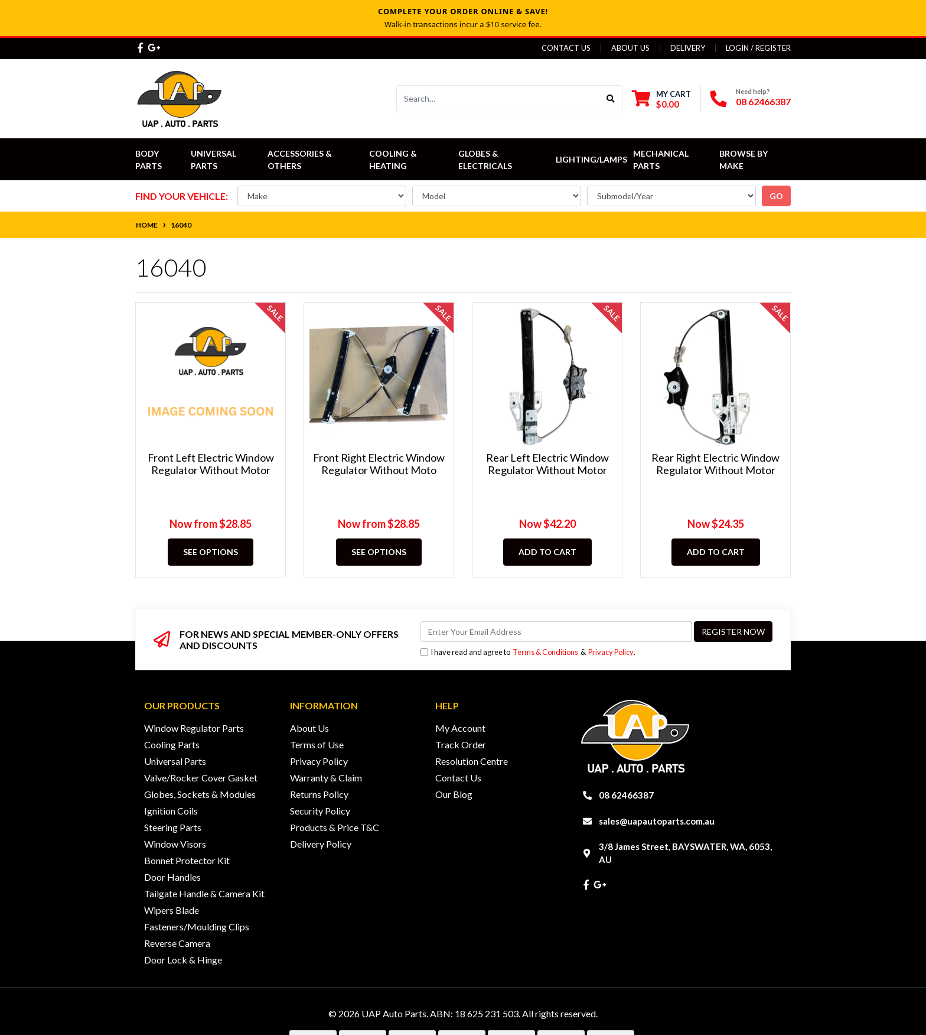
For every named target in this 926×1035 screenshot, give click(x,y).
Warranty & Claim (326, 777)
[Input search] (498, 98)
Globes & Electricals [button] (485, 159)
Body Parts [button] (148, 159)
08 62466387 (763, 101)
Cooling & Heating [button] (394, 159)
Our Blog (453, 794)
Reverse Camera (177, 943)
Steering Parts (172, 827)
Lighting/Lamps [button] (591, 159)
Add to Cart (547, 552)
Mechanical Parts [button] (661, 159)
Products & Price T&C (334, 827)
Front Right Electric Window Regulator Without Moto (379, 464)
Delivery (687, 48)
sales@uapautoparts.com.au (657, 821)
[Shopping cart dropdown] (661, 99)
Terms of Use (317, 744)
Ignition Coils (171, 810)
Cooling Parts (172, 744)
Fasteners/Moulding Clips (196, 926)
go (776, 196)
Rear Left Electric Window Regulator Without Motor (547, 464)
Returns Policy (319, 794)
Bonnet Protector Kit (187, 860)
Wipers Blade (171, 910)
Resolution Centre (471, 761)
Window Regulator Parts (194, 728)
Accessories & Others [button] (301, 159)
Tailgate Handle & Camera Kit (204, 893)
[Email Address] (556, 631)
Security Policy (320, 810)
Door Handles (172, 876)
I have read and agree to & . (527, 652)
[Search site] (610, 98)
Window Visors (175, 843)
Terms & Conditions (545, 652)
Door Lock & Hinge (183, 959)
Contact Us (566, 48)
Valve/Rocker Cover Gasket (200, 777)
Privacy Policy (611, 652)
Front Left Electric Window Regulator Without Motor (211, 464)
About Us (630, 48)
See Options (210, 552)
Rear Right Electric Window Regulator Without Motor (715, 464)
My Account (460, 728)
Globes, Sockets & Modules (200, 794)
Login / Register (758, 48)
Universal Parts (214, 159)
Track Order (460, 744)
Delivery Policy (320, 843)
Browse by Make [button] (744, 159)
